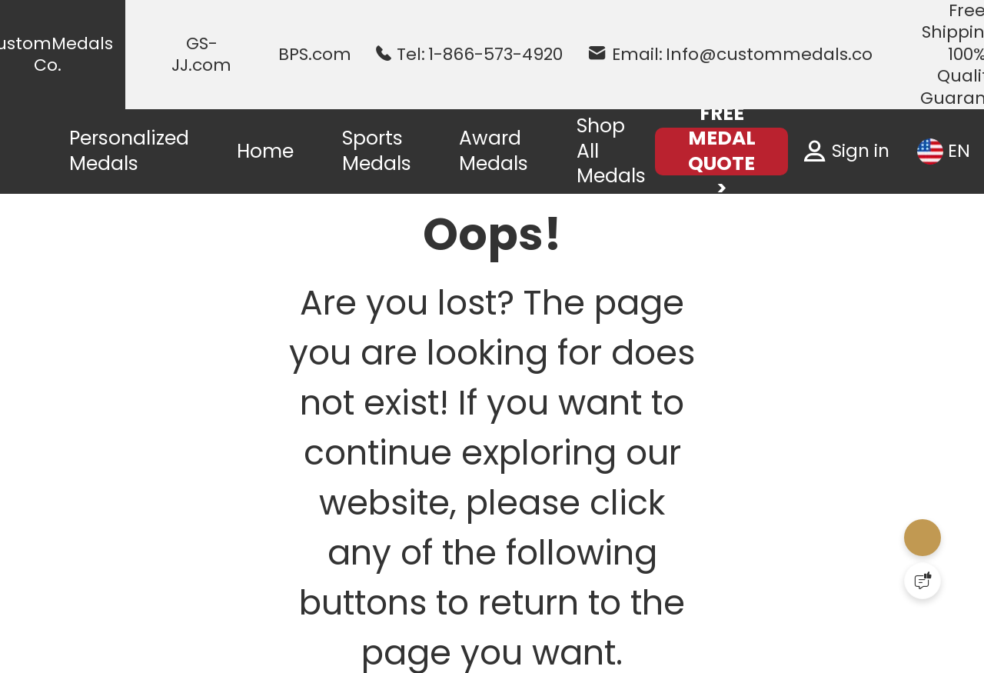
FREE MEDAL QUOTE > (722, 152)
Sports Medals (376, 151)
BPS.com (314, 54)
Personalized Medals (129, 151)
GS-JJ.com (201, 55)
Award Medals (493, 151)
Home (265, 151)
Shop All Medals (611, 150)
